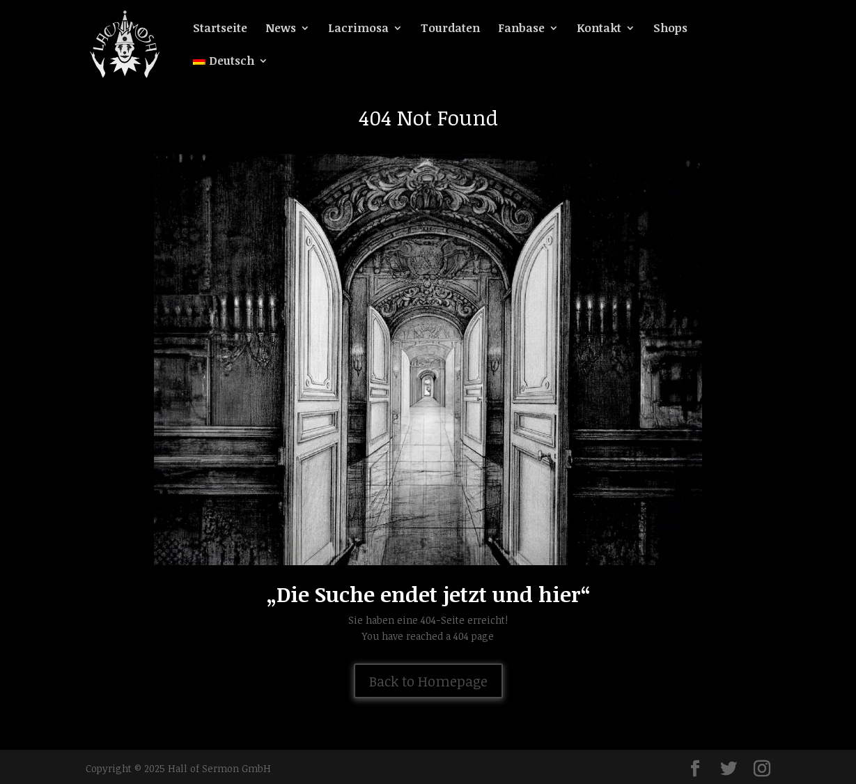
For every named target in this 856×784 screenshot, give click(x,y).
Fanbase (521, 29)
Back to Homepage (428, 681)
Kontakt (599, 29)
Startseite (220, 29)
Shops (670, 29)
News (280, 29)
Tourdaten (450, 29)
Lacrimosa (358, 29)
